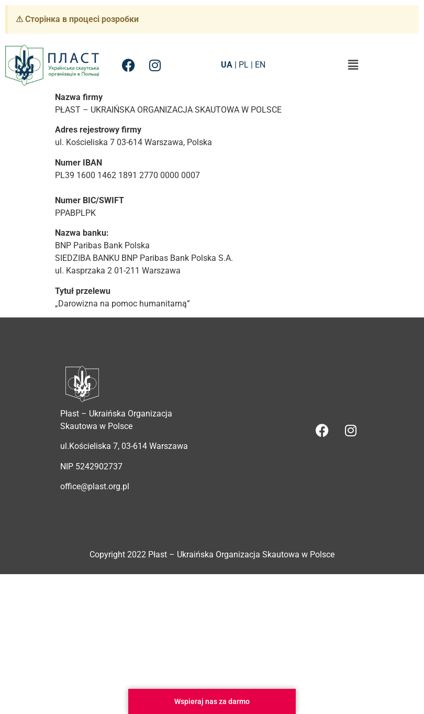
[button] (353, 65)
